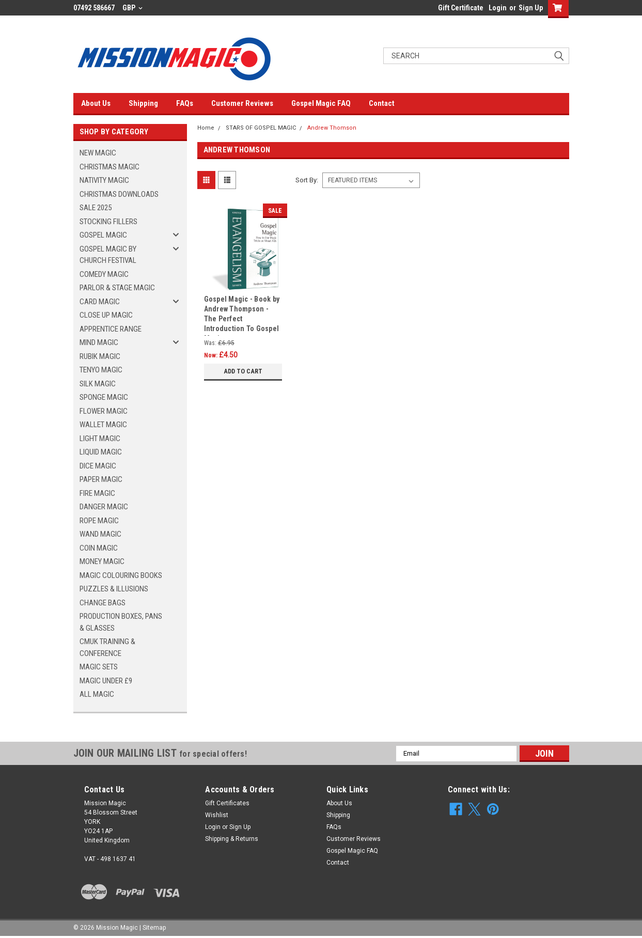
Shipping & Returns (231, 838)
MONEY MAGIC (102, 561)
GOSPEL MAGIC (103, 235)
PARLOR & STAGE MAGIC (117, 287)
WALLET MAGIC (103, 424)
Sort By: (306, 180)
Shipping (143, 103)
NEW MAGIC (98, 153)
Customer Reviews (242, 103)
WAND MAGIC (100, 534)
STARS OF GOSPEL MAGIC (261, 127)
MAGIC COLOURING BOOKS (121, 575)
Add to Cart (243, 371)
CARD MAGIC (100, 301)
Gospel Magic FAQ (321, 103)
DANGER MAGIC (104, 506)
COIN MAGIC (99, 548)
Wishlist (216, 815)
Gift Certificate (460, 8)
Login (498, 8)
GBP (132, 8)
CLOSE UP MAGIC (106, 315)
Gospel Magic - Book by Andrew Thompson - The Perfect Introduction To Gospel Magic (242, 315)
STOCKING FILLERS (108, 221)
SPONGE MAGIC (104, 397)
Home (205, 127)
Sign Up (531, 8)
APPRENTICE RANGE (111, 329)
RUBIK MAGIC (100, 356)
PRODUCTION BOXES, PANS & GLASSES (121, 622)
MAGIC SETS (99, 666)
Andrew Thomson (331, 127)
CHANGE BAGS (103, 602)
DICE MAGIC (98, 466)
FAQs (184, 103)
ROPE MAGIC (99, 520)
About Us (96, 103)
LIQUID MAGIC (101, 452)
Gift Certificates (227, 803)
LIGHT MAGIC (100, 438)
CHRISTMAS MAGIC (109, 166)
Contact (382, 103)
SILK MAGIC (98, 383)
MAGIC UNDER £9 (106, 680)
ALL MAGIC (97, 694)
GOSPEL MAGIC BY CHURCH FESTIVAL (108, 254)
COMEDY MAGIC (104, 274)
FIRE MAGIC (97, 493)
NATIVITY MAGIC (104, 180)
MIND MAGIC (99, 342)
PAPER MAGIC (101, 479)
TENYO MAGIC (101, 369)
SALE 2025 (96, 207)
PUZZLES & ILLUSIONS (114, 588)
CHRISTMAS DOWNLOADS (119, 194)
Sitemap (154, 927)
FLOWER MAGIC (104, 411)
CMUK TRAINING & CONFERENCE (107, 647)
